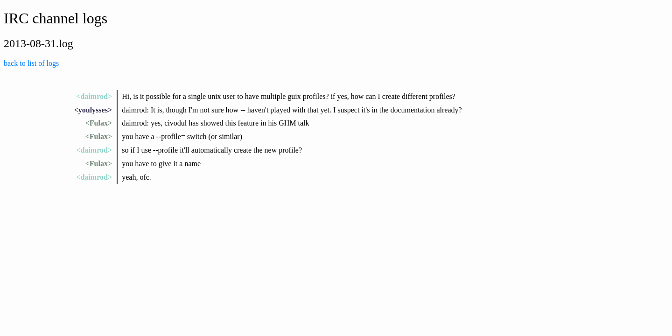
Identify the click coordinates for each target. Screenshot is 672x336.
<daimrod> (94, 96)
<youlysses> (93, 110)
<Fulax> (98, 123)
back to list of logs (31, 63)
